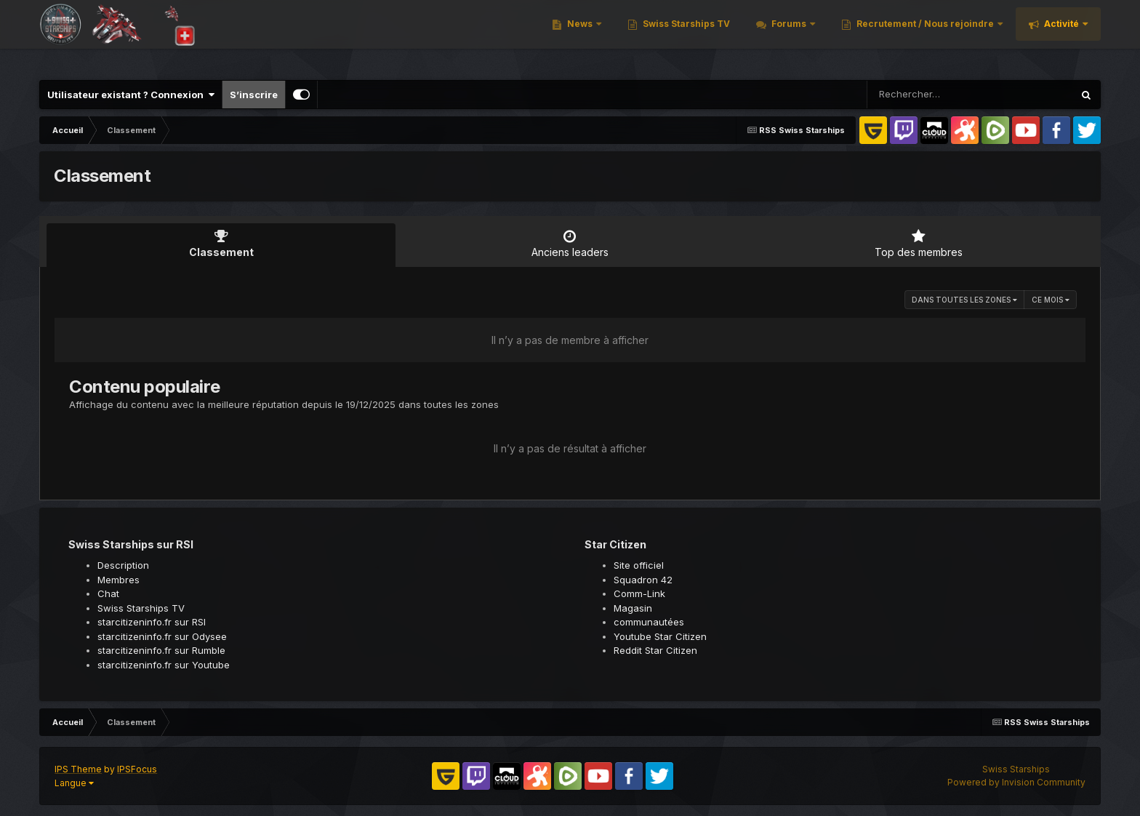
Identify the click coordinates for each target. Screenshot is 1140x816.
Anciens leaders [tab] (570, 243)
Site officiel (639, 565)
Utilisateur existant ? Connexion (130, 94)
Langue (74, 782)
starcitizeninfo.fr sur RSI (151, 622)
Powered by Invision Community (1016, 782)
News (580, 36)
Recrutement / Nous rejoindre (925, 36)
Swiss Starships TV (685, 36)
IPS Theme (78, 769)
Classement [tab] (221, 243)
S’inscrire (254, 94)
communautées (649, 622)
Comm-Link (639, 593)
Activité (1061, 36)
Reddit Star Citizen (655, 650)
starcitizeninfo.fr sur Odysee (162, 636)
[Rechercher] (928, 94)
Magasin (633, 608)
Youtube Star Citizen (660, 636)
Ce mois (1050, 299)
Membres (118, 579)
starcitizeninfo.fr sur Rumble (161, 650)
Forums (788, 36)
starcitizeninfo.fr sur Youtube (163, 665)
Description (123, 565)
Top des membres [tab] (919, 243)
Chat (108, 593)
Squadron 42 (643, 579)
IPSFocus (137, 769)
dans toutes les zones (964, 299)
